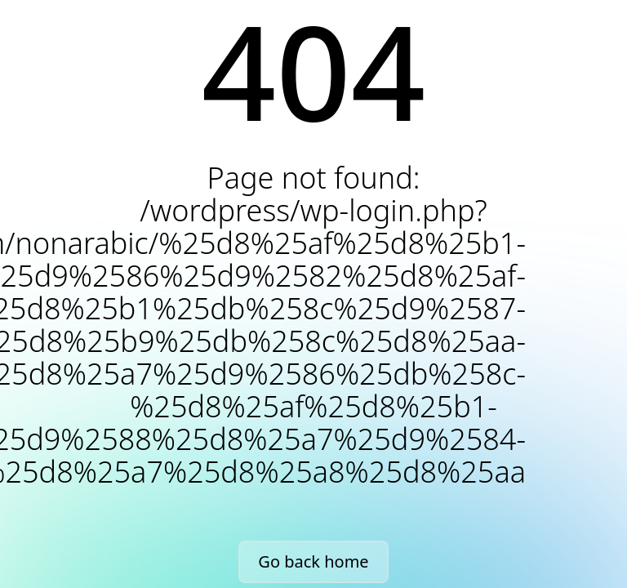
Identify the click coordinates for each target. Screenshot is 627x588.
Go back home (313, 561)
